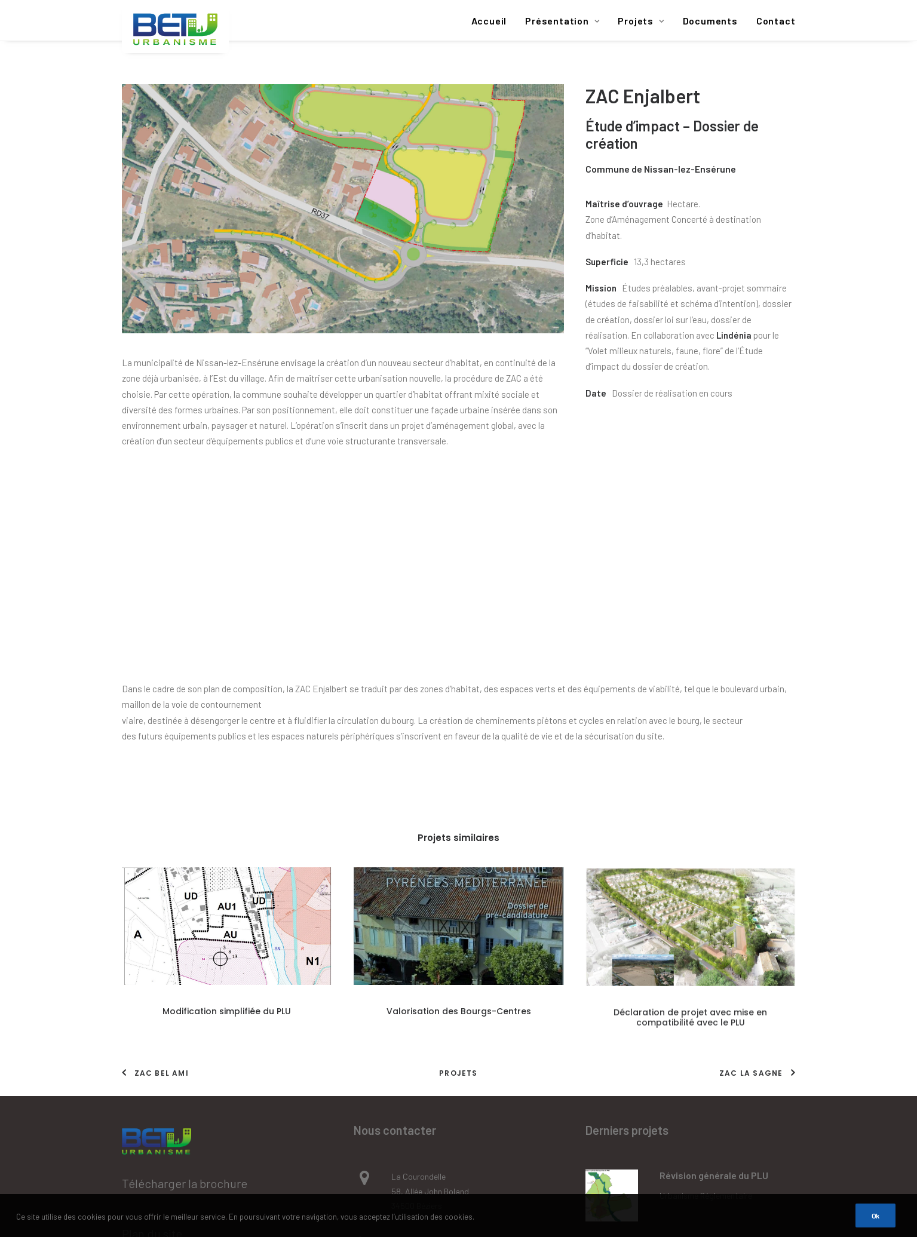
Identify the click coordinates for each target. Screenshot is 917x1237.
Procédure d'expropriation (707, 1058)
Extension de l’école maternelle (727, 1038)
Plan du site (152, 1022)
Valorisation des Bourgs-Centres (459, 826)
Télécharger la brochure (184, 973)
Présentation (562, 20)
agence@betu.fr (420, 1082)
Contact (776, 20)
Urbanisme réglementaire (706, 985)
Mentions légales (165, 1073)
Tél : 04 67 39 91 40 (425, 1031)
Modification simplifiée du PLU (226, 823)
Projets (641, 20)
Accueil (489, 20)
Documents (710, 20)
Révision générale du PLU (714, 965)
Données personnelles (179, 1122)
